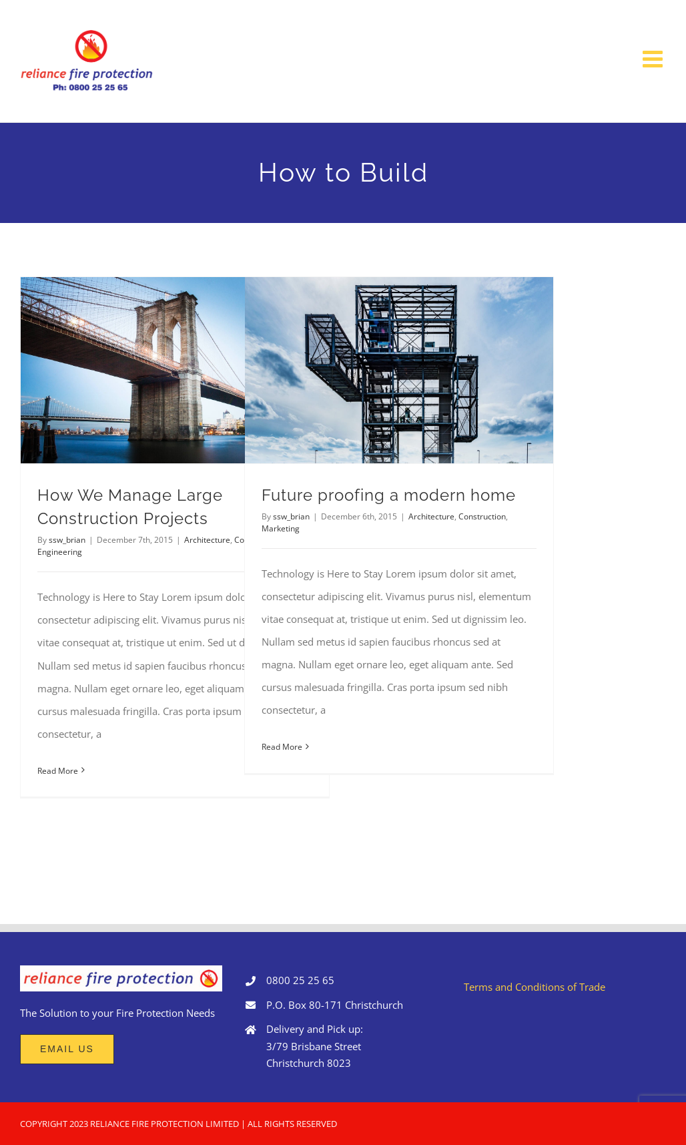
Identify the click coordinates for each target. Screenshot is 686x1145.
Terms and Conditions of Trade (534, 986)
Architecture (207, 539)
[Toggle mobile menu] (654, 58)
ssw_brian (67, 539)
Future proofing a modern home (389, 495)
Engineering (59, 551)
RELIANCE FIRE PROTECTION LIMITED (164, 1124)
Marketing (281, 528)
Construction (482, 516)
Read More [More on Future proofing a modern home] (282, 746)
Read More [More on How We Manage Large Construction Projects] (57, 770)
